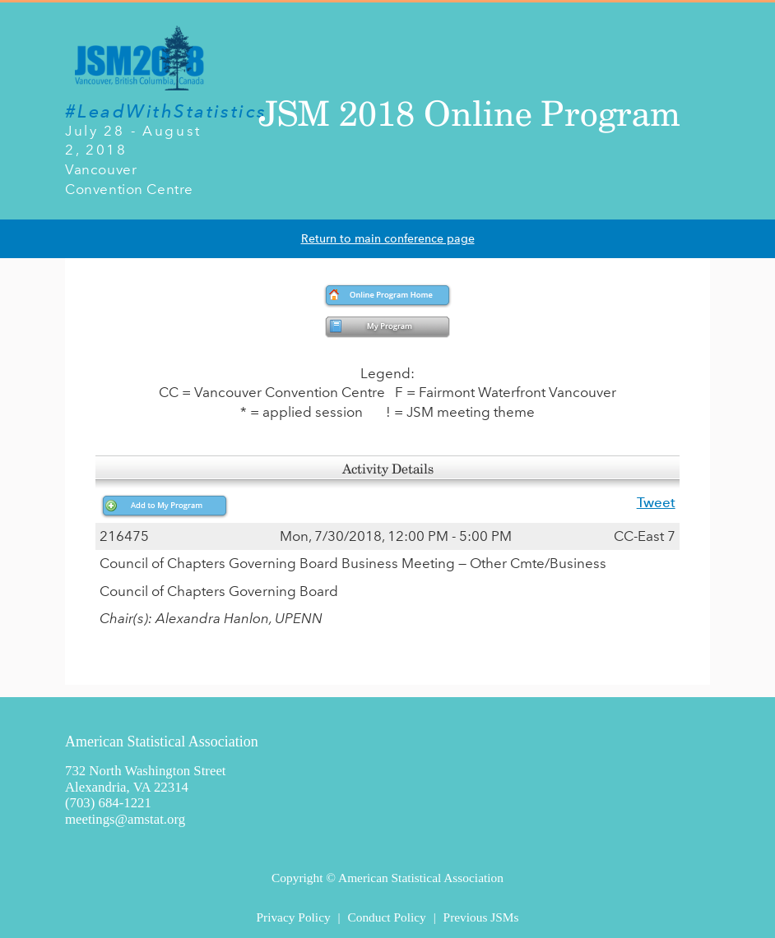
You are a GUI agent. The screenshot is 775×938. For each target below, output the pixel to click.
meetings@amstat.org (125, 819)
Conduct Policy (386, 917)
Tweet (656, 502)
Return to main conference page (388, 239)
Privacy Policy (293, 917)
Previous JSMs (481, 917)
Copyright (297, 878)
